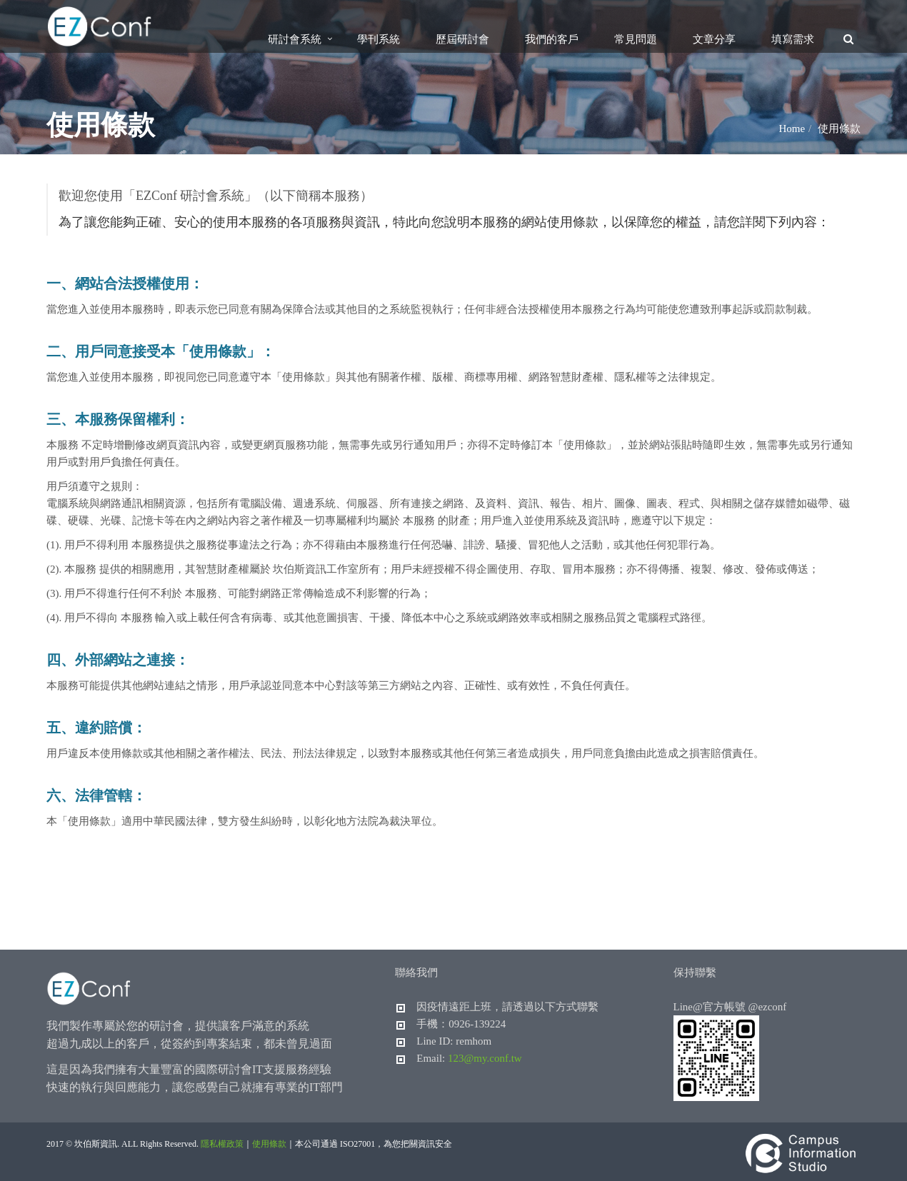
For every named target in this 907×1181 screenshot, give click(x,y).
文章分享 (714, 39)
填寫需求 (792, 39)
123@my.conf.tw (485, 1058)
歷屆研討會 (462, 39)
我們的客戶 (551, 39)
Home (791, 128)
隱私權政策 (222, 1144)
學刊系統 (378, 39)
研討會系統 (294, 39)
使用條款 (269, 1144)
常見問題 (635, 39)
